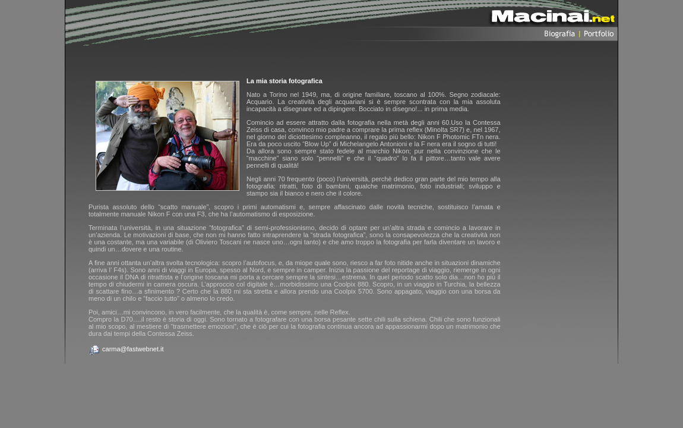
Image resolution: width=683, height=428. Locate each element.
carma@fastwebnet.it (133, 349)
